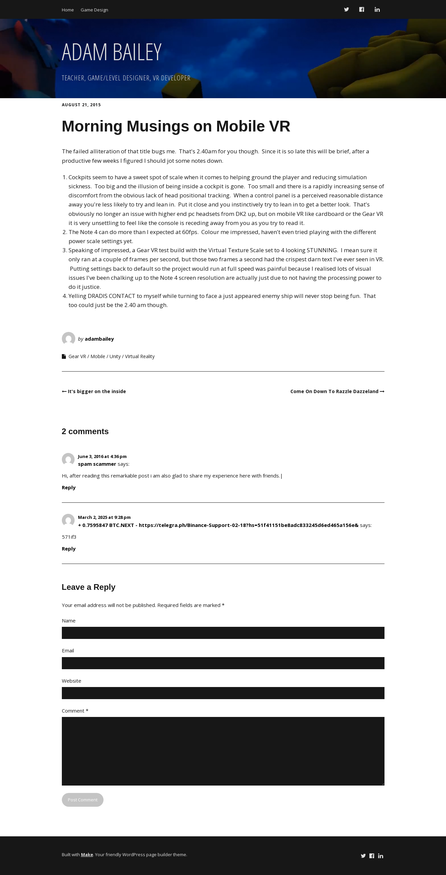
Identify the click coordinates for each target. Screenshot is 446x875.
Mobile (97, 356)
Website (71, 680)
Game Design (94, 10)
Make (87, 854)
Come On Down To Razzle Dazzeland (334, 391)
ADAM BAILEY (111, 51)
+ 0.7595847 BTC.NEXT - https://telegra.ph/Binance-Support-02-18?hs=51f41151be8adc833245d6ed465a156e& (218, 525)
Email (68, 650)
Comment (75, 710)
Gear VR (77, 356)
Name (69, 620)
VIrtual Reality (140, 356)
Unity (115, 356)
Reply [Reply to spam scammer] (69, 487)
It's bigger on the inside (97, 391)
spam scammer (97, 463)
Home (68, 10)
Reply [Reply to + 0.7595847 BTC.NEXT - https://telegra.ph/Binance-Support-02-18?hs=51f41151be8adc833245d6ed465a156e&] (69, 548)
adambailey (99, 338)
